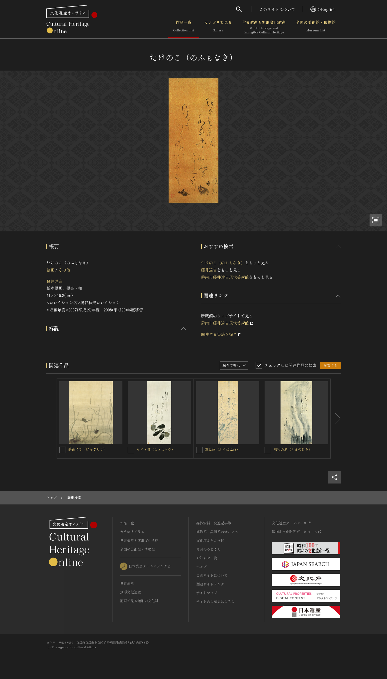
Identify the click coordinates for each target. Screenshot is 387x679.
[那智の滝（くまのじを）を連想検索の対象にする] (268, 450)
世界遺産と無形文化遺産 (264, 27)
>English (323, 9)
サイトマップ (206, 592)
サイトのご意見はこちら (215, 601)
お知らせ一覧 (206, 557)
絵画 (50, 270)
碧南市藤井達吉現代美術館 (225, 277)
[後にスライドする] (336, 419)
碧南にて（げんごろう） (87, 449)
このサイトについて (277, 9)
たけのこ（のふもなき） (223, 263)
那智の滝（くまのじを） (293, 449)
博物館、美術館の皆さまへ (217, 531)
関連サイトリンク (210, 584)
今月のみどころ (208, 549)
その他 (64, 270)
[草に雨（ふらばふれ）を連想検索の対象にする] (199, 450)
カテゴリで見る (218, 27)
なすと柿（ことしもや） (156, 449)
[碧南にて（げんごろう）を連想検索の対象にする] (62, 450)
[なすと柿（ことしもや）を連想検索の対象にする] (131, 450)
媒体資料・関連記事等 (213, 522)
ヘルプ (201, 566)
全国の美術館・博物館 (316, 27)
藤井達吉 (54, 281)
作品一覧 (183, 27)
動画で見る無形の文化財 (139, 600)
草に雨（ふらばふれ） (222, 449)
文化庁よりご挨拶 (210, 540)
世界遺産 (127, 583)
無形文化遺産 (130, 591)
